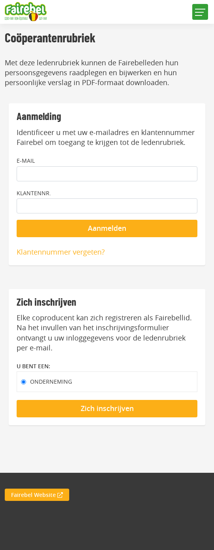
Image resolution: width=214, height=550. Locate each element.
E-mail (26, 160)
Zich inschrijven (107, 408)
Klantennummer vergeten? (61, 252)
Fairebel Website (37, 495)
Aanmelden (107, 228)
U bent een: (33, 366)
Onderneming (51, 381)
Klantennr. (34, 193)
